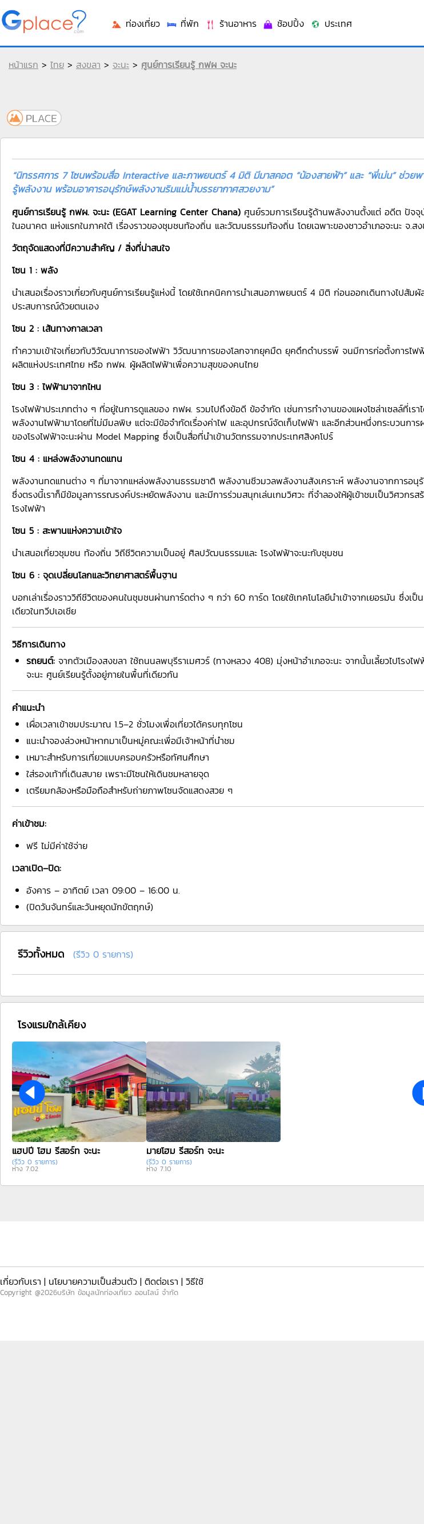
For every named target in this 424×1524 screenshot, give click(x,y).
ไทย (57, 64)
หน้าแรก (23, 64)
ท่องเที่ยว (135, 23)
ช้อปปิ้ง (283, 23)
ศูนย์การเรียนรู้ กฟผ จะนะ (189, 64)
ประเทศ (331, 23)
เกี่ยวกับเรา (20, 1281)
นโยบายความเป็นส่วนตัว (93, 1281)
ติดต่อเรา (161, 1281)
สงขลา (88, 64)
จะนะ (121, 64)
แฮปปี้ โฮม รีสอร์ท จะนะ (56, 1150)
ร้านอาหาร (231, 23)
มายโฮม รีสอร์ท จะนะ (185, 1150)
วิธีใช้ (194, 1281)
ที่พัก (182, 23)
